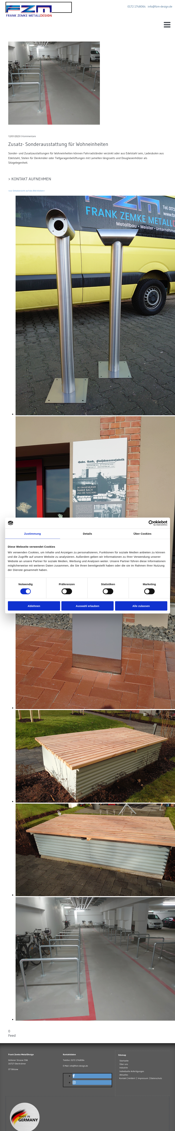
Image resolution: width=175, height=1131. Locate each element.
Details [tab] (87, 533)
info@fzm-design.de (79, 1065)
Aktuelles (123, 1074)
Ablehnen (34, 606)
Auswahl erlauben (87, 606)
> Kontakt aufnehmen (29, 178)
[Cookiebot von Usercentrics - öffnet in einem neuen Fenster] (151, 523)
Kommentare (28, 136)
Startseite (123, 1060)
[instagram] (74, 1082)
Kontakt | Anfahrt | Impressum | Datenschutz (140, 1078)
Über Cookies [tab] (143, 533)
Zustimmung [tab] (32, 533)
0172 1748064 (77, 1060)
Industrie (123, 1067)
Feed (12, 1035)
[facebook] (74, 1076)
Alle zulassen (141, 606)
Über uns (123, 1064)
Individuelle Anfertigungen (131, 1071)
